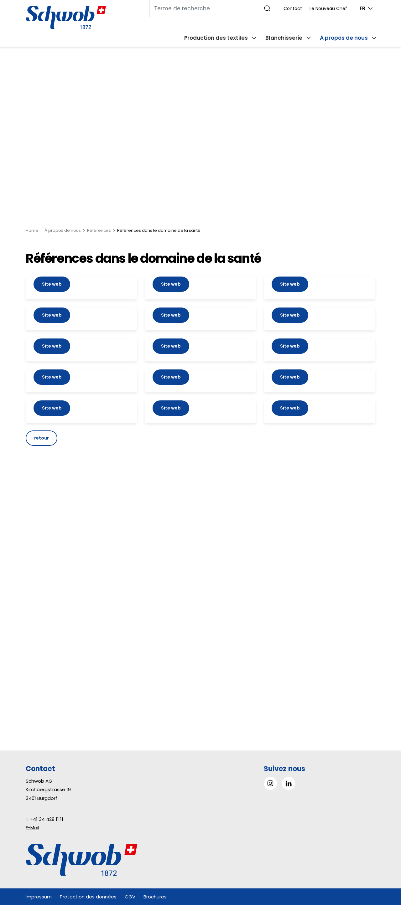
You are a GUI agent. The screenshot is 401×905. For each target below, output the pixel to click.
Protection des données (88, 896)
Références (99, 230)
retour (41, 438)
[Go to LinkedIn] (288, 783)
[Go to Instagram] (270, 783)
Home (32, 230)
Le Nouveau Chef (328, 8)
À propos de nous (62, 230)
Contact (293, 8)
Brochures (155, 896)
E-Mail (32, 827)
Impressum (39, 896)
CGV (130, 896)
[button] (382, 866)
